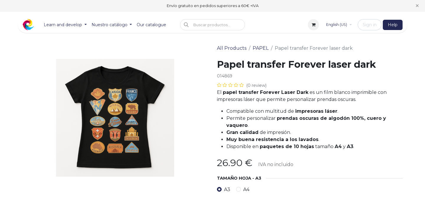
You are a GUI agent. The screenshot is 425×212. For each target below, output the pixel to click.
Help (393, 24)
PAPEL (261, 48)
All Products (231, 48)
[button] (212, 24)
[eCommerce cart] (313, 24)
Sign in (370, 24)
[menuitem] (65, 24)
